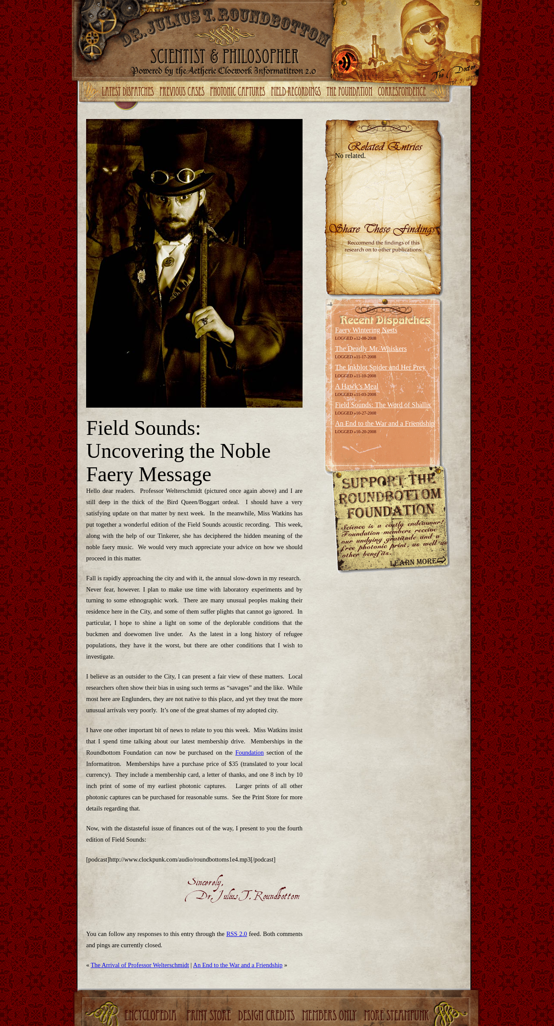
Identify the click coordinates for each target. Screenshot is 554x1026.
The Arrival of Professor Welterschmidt (140, 965)
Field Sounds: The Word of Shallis (383, 404)
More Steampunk (397, 1016)
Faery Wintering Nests (366, 330)
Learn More (417, 562)
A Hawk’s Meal (356, 386)
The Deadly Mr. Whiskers (371, 348)
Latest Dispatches (129, 92)
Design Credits (267, 1016)
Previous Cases (183, 92)
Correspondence (403, 92)
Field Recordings (297, 92)
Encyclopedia (152, 1016)
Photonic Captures (239, 92)
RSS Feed (347, 61)
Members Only (330, 1016)
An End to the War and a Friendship (238, 965)
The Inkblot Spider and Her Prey (380, 367)
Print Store (209, 1016)
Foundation (249, 752)
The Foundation (350, 92)
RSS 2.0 (236, 933)
